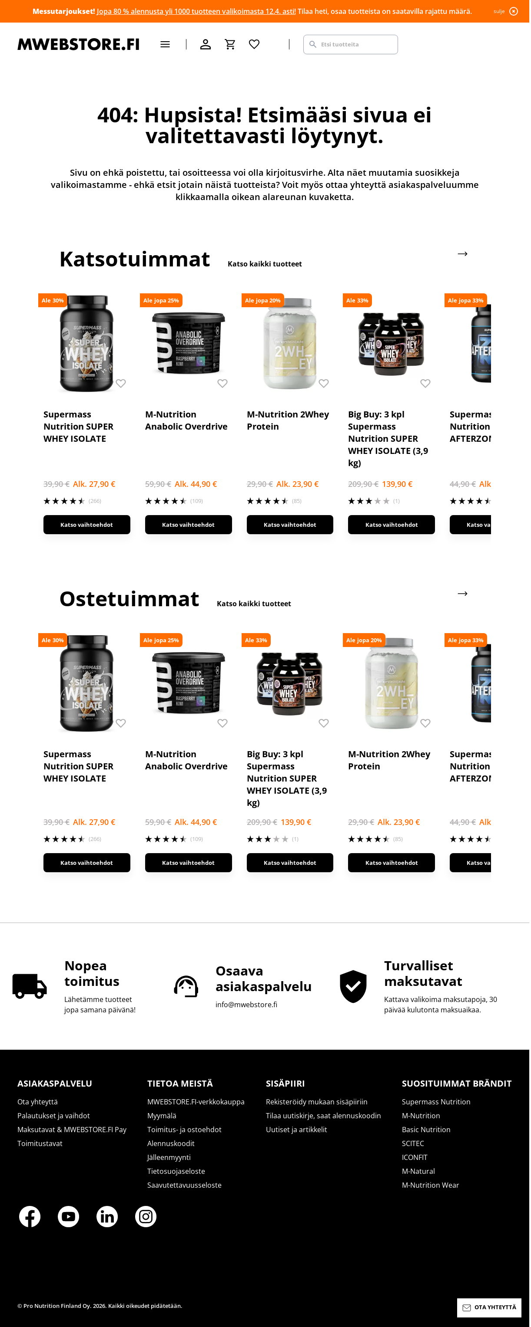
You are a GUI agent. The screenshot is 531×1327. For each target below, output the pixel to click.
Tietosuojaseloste (176, 1171)
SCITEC (413, 1143)
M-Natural (418, 1171)
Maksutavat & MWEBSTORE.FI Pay (71, 1129)
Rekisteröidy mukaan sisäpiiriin (317, 1102)
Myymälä (161, 1115)
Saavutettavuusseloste (184, 1185)
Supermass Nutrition (436, 1102)
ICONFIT (415, 1157)
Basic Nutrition (426, 1129)
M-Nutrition (421, 1115)
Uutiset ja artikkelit (296, 1129)
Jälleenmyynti (169, 1157)
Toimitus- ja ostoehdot (184, 1129)
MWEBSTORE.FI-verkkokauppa (196, 1102)
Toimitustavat (40, 1143)
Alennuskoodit (171, 1143)
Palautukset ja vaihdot (53, 1115)
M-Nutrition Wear (430, 1185)
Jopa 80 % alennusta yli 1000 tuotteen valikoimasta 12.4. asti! (196, 11)
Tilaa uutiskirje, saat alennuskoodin (323, 1115)
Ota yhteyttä (37, 1102)
